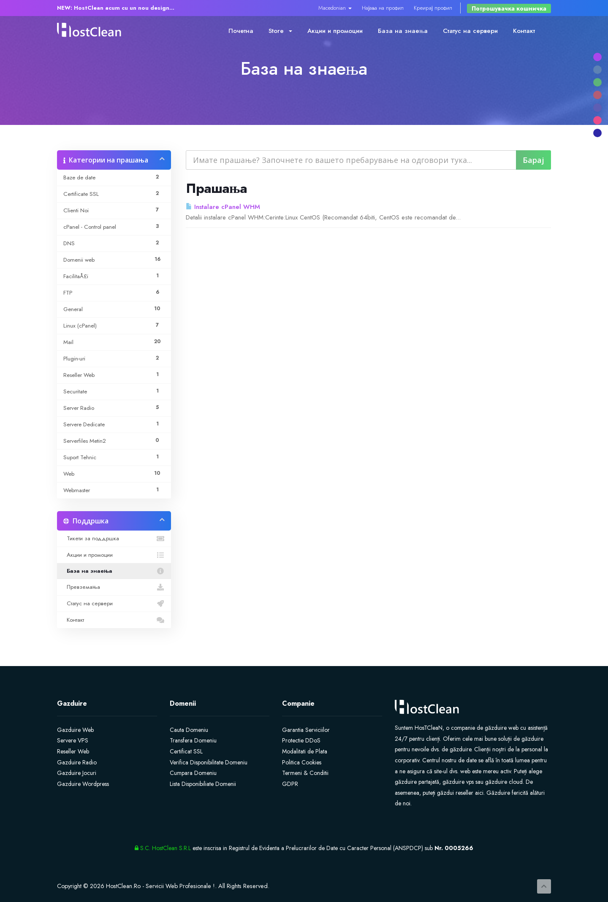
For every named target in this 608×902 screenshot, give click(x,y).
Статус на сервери (470, 30)
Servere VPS (72, 740)
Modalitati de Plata (304, 751)
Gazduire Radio (77, 762)
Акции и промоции (335, 30)
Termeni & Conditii (305, 773)
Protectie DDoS (301, 740)
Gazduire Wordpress (83, 784)
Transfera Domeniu (193, 740)
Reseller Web (73, 751)
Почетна (240, 30)
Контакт (524, 30)
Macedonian (335, 8)
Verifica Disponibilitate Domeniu (208, 762)
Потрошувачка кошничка (509, 8)
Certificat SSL (186, 751)
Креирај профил (433, 8)
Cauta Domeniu (189, 730)
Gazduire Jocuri (76, 773)
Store (280, 30)
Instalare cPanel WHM (223, 206)
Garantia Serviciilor (306, 730)
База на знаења (403, 30)
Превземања (114, 587)
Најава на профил (383, 8)
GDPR (290, 784)
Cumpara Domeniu (193, 773)
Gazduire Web (75, 730)
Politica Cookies (301, 762)
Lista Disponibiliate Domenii (203, 784)
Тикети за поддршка (114, 539)
